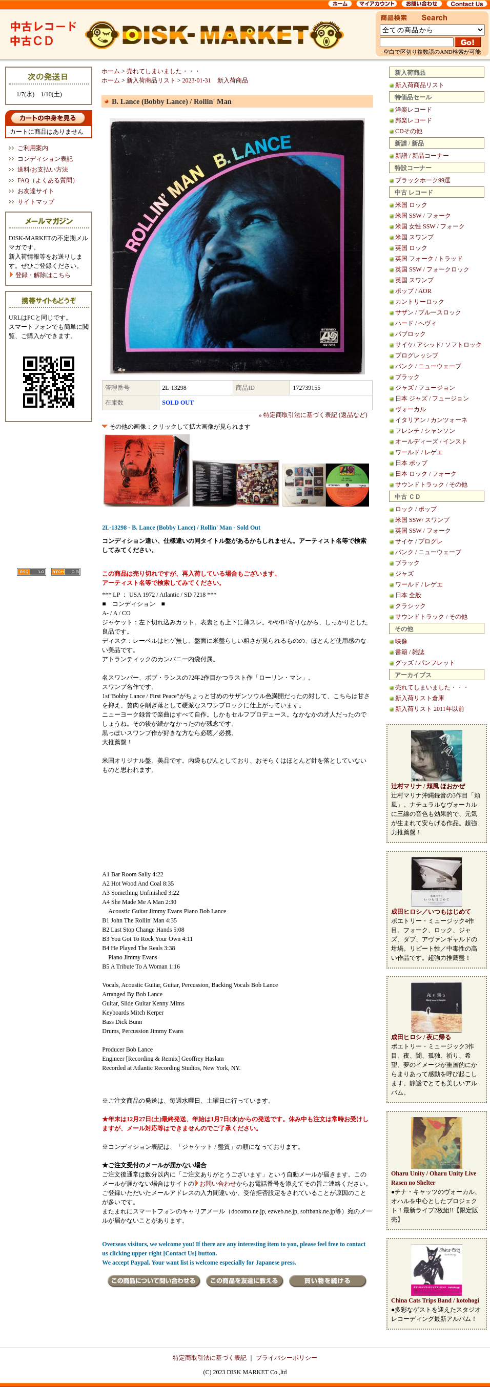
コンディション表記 (45, 158)
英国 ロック (411, 247)
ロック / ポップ (416, 509)
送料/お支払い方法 (42, 169)
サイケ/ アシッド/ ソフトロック (438, 344)
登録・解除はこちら (40, 275)
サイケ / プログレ (419, 541)
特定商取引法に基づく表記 (210, 1357)
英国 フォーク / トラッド (429, 258)
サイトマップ (35, 201)
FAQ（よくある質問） (47, 180)
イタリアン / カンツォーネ (431, 420)
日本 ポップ (411, 463)
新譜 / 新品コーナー (422, 155)
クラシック (410, 606)
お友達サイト (35, 191)
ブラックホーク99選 (423, 180)
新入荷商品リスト (419, 85)
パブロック (410, 334)
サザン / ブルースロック (428, 312)
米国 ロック (411, 204)
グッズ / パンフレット (425, 662)
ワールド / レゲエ (419, 452)
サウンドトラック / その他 (431, 484)
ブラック (407, 377)
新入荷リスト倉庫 (419, 698)
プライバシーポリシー (286, 1357)
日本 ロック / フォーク (426, 473)
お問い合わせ (217, 1183)
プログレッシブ (416, 355)
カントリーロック (419, 301)
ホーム (110, 71)
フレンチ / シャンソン (425, 430)
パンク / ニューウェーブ (428, 366)
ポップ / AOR (413, 291)
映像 (401, 641)
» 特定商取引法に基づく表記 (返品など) (313, 414)
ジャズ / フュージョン (425, 387)
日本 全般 (408, 595)
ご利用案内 (32, 148)
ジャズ (404, 573)
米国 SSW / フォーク (423, 215)
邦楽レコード (413, 120)
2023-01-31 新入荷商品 (215, 80)
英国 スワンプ (414, 280)
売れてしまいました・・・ (432, 687)
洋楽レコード (413, 109)
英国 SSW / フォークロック (432, 269)
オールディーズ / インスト (431, 441)
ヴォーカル (410, 409)
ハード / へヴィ (416, 323)
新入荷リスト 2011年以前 (429, 708)
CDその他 (408, 131)
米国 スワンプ (414, 237)
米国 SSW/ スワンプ (422, 519)
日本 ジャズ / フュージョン (432, 398)
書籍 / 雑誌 (409, 652)
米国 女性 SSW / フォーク (430, 226)
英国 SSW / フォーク (423, 530)
